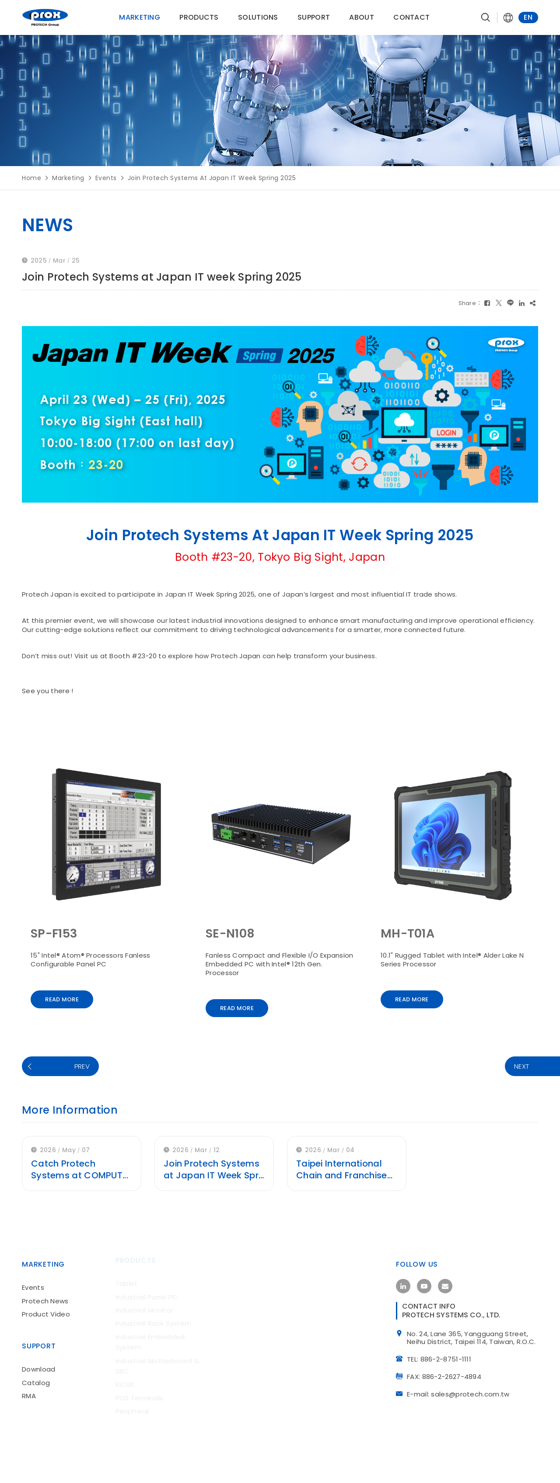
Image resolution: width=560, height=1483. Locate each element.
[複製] (532, 303)
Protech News (45, 1294)
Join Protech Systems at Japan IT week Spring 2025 (212, 178)
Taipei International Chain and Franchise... (345, 1169)
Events (106, 178)
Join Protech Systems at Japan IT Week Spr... (214, 1169)
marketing (68, 178)
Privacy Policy (471, 1464)
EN (528, 17)
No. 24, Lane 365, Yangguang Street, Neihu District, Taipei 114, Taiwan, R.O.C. (474, 1335)
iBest (270, 1464)
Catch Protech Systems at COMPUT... (80, 1169)
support (314, 17)
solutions (258, 17)
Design (239, 1464)
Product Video (46, 1308)
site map (524, 1464)
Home (31, 178)
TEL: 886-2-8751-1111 (442, 1357)
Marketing (140, 17)
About (362, 17)
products (199, 17)
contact (412, 17)
